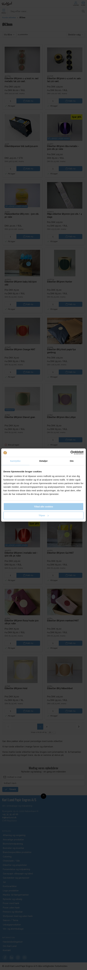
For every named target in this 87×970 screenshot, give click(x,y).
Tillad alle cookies (43, 506)
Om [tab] (72, 461)
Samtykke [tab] (15, 461)
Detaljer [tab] (43, 461)
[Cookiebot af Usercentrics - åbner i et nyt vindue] (70, 453)
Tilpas (44, 515)
